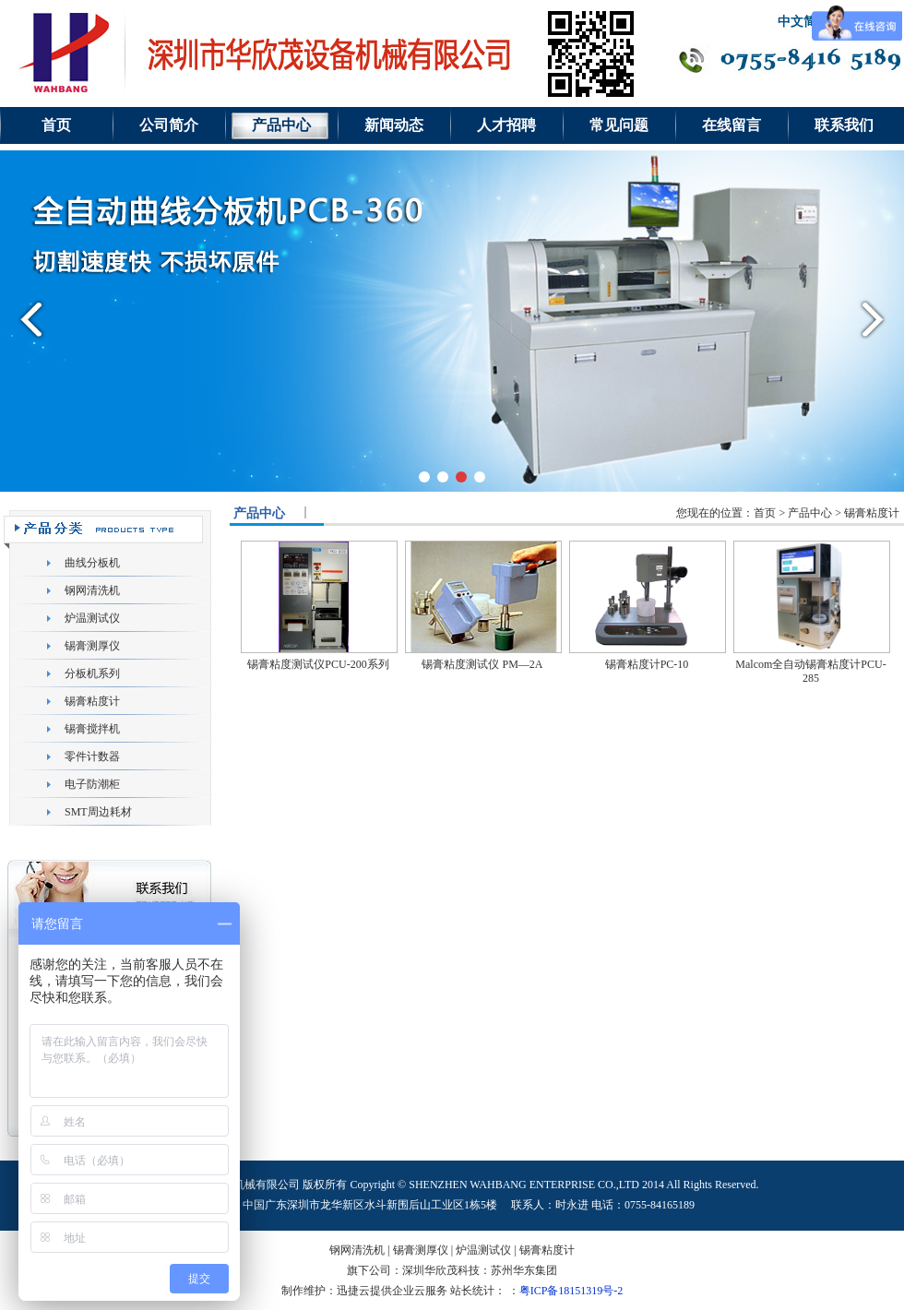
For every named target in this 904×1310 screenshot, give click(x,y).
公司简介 (168, 125)
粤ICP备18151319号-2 (571, 1290)
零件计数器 (92, 756)
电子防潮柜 (92, 784)
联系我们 (844, 125)
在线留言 (731, 125)
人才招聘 (506, 125)
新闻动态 (393, 125)
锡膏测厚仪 (92, 645)
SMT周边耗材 (98, 811)
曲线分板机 (92, 562)
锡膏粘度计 (92, 701)
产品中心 (281, 125)
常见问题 (618, 125)
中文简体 (803, 22)
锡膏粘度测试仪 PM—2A (482, 664)
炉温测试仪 (92, 618)
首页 (56, 125)
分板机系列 (92, 673)
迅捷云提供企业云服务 (392, 1290)
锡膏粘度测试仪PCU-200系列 (317, 664)
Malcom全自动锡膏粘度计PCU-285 (810, 671)
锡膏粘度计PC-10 (647, 664)
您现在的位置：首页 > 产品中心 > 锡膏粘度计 (787, 512)
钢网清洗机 (92, 590)
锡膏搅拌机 (92, 728)
